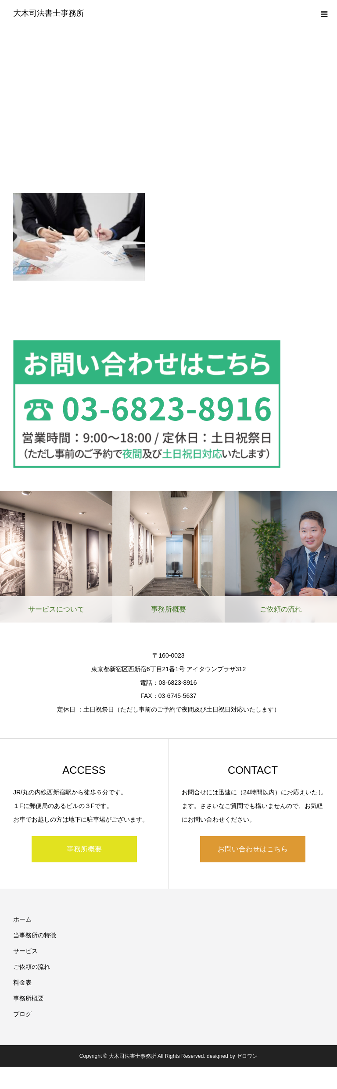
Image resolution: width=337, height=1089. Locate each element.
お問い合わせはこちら (253, 849)
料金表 (22, 982)
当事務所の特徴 (34, 935)
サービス (25, 950)
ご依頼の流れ (31, 966)
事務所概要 (84, 849)
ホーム (22, 919)
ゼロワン (247, 1056)
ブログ (22, 1014)
